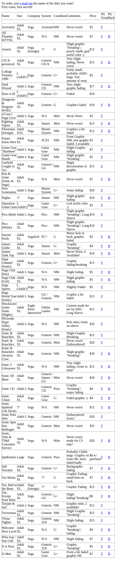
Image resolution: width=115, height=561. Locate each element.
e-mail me (26, 3)
